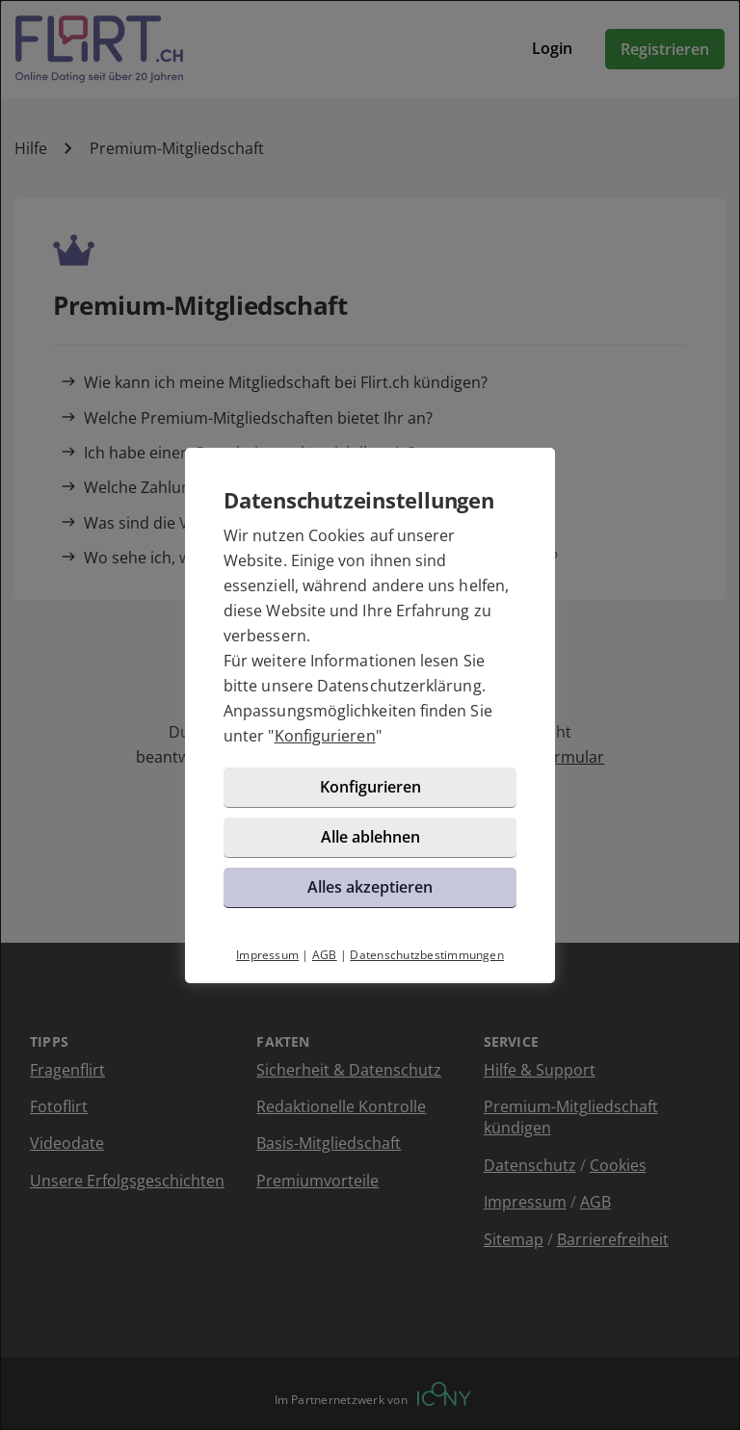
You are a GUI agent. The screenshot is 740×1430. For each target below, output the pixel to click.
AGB (324, 955)
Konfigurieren (325, 735)
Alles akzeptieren (370, 886)
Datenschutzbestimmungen (427, 955)
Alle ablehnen (370, 836)
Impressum (267, 955)
